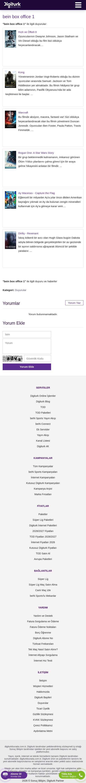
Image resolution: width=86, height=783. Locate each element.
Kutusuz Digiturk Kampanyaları (43, 483)
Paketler (42, 514)
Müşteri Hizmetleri (43, 686)
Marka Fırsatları (43, 494)
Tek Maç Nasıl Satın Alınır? (43, 649)
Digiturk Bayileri (42, 697)
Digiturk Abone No (43, 638)
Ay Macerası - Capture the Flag (36, 193)
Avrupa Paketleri (43, 559)
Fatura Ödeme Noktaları (43, 627)
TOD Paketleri (43, 412)
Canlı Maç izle (43, 590)
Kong (21, 72)
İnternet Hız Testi (43, 660)
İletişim (43, 680)
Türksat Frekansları (43, 643)
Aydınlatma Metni (43, 731)
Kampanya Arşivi (43, 488)
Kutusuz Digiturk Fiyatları (43, 547)
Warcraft (23, 112)
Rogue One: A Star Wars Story (36, 152)
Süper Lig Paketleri (43, 519)
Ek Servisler (43, 429)
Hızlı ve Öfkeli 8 (27, 31)
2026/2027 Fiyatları (43, 531)
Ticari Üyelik (43, 708)
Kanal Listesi (43, 440)
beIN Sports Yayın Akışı (43, 418)
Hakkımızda (43, 691)
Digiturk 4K (43, 446)
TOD (42, 407)
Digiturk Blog (43, 401)
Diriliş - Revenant (28, 233)
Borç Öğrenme (43, 632)
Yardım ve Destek (43, 615)
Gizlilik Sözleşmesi (43, 714)
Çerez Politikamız (43, 725)
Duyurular (20, 290)
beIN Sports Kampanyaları (43, 471)
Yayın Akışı (43, 435)
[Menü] (78, 5)
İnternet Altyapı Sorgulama (43, 655)
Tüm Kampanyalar (43, 466)
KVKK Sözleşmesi (43, 719)
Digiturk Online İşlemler (43, 395)
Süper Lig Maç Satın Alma (43, 584)
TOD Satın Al (43, 553)
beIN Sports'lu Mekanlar (43, 595)
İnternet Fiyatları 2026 (43, 542)
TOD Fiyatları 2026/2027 (42, 536)
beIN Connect (43, 423)
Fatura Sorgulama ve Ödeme (43, 621)
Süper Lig (43, 579)
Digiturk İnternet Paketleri (43, 525)
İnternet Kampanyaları (43, 477)
